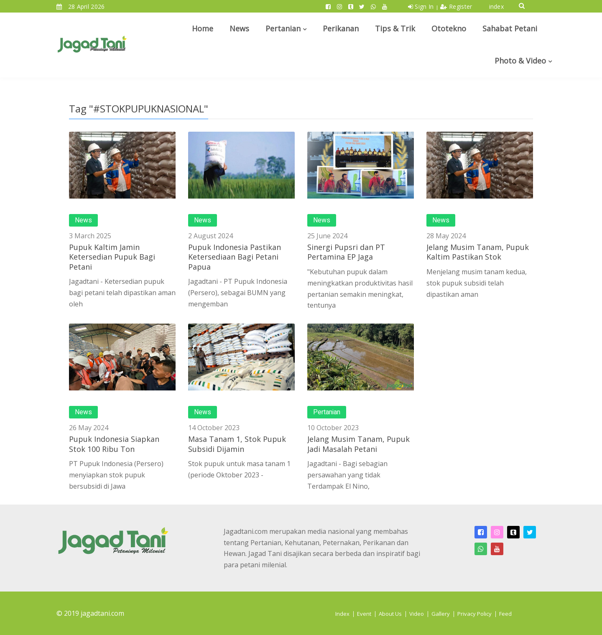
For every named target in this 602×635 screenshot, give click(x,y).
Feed (505, 613)
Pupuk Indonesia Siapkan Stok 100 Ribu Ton (114, 444)
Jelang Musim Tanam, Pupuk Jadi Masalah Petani (358, 444)
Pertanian (283, 28)
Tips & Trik (395, 28)
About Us (390, 613)
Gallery (440, 613)
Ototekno (448, 28)
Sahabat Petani (509, 28)
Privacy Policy (474, 613)
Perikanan (341, 28)
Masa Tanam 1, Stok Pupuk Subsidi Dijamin (237, 444)
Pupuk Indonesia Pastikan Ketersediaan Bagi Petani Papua (234, 257)
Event (364, 613)
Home (202, 28)
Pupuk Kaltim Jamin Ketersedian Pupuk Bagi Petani (112, 257)
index (496, 6)
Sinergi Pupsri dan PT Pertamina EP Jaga (346, 252)
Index (342, 613)
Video (416, 613)
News (239, 28)
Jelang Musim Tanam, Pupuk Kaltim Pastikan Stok (477, 252)
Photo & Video (520, 61)
